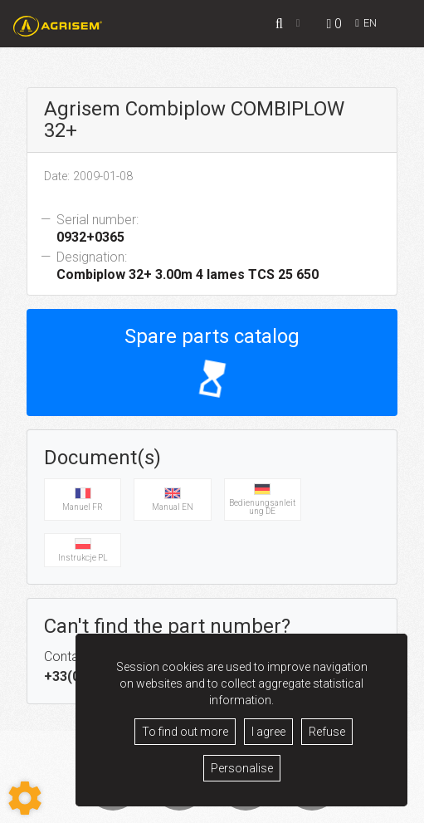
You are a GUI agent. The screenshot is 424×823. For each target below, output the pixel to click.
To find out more (185, 731)
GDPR (245, 807)
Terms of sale (148, 807)
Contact (288, 807)
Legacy (205, 807)
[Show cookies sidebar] (24, 798)
